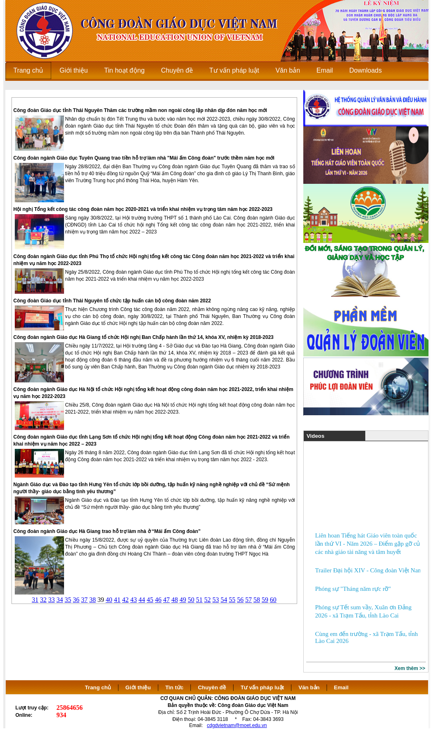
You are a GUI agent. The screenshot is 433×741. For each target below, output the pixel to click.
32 (43, 599)
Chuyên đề (212, 687)
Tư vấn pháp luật (262, 687)
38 (92, 599)
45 (150, 599)
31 (35, 599)
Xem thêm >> (409, 668)
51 (199, 599)
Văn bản (309, 687)
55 (232, 599)
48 (175, 599)
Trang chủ (98, 687)
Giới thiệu (138, 687)
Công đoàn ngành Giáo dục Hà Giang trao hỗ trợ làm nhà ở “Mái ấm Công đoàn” (107, 531)
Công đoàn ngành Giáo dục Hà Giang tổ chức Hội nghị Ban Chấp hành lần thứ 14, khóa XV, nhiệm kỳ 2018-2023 (144, 337)
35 (68, 599)
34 (60, 599)
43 (134, 599)
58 (257, 599)
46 (158, 599)
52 (207, 599)
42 (125, 599)
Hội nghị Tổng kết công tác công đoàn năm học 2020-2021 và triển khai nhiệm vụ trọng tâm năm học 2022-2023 (143, 209)
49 (183, 599)
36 (76, 599)
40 (109, 599)
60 (273, 599)
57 (248, 599)
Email (341, 687)
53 (216, 599)
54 (224, 599)
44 (142, 599)
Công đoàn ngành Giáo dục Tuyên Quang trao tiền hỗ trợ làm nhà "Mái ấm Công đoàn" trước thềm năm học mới (144, 158)
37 (84, 599)
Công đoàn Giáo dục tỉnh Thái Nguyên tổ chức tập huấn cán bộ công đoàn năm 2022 (112, 301)
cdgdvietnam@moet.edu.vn (237, 725)
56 (240, 599)
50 (191, 599)
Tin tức (174, 687)
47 (166, 599)
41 (117, 599)
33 (51, 599)
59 (265, 599)
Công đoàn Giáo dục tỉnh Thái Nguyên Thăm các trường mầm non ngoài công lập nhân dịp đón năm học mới (140, 110)
